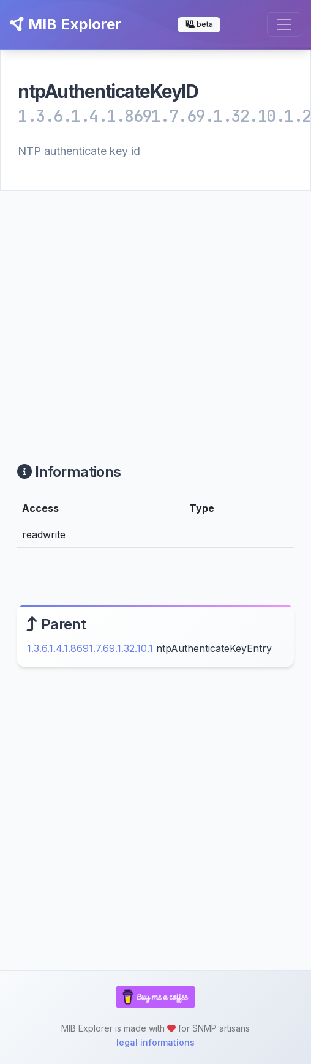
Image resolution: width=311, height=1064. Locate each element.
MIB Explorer (65, 24)
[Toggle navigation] (284, 24)
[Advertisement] (115, 312)
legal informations (155, 1042)
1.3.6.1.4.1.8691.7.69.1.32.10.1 (90, 648)
